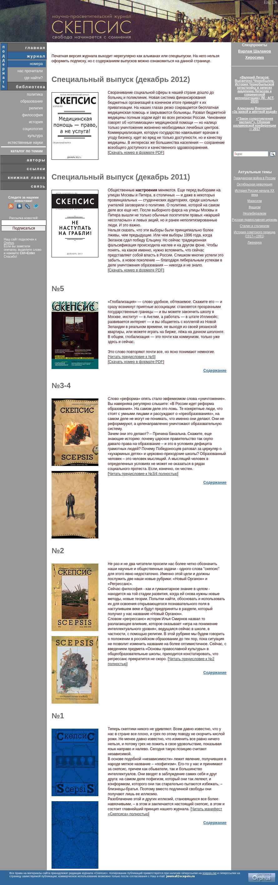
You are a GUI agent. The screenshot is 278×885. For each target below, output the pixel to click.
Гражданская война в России (255, 178)
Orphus (9, 243)
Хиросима (254, 57)
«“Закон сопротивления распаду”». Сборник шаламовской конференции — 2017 (254, 124)
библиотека (31, 86)
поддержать (4, 66)
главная (35, 47)
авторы (36, 160)
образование (31, 101)
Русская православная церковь (254, 219)
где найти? (33, 78)
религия (36, 108)
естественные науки (25, 142)
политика (35, 94)
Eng (267, 2)
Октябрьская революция (254, 184)
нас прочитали (30, 71)
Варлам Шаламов (254, 51)
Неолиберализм (254, 213)
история (36, 122)
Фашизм (255, 207)
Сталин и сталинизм (254, 226)
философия (32, 115)
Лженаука (255, 242)
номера (36, 64)
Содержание (214, 370)
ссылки (36, 168)
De (274, 2)
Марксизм (254, 201)
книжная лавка (27, 177)
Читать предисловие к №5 (131, 357)
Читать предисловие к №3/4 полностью (143, 474)
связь (38, 186)
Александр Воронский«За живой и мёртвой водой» (254, 110)
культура (35, 136)
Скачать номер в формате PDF (136, 152)
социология (33, 129)
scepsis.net (209, 873)
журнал (36, 56)
